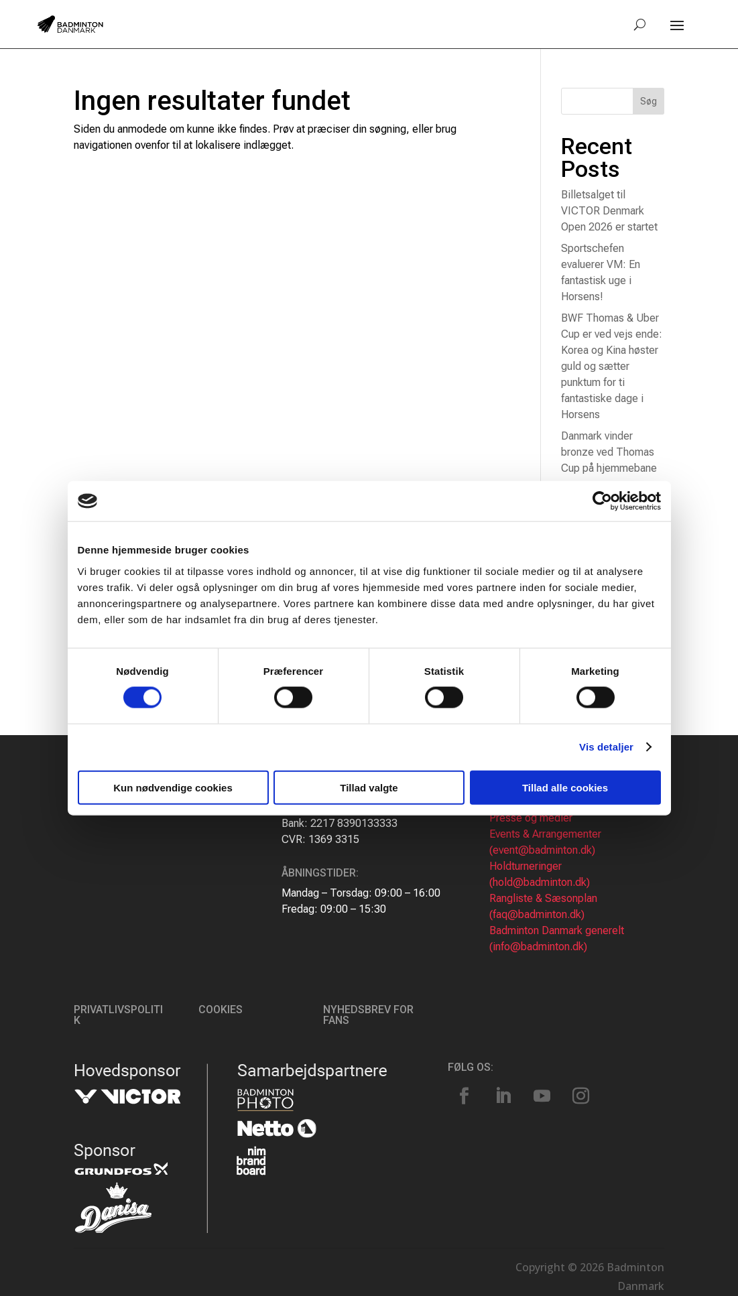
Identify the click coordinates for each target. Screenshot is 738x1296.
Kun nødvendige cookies (173, 787)
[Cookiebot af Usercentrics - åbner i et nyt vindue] (602, 501)
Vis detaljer (606, 747)
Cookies (220, 1009)
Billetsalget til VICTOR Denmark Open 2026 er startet (609, 210)
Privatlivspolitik (118, 1015)
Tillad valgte (368, 787)
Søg (648, 101)
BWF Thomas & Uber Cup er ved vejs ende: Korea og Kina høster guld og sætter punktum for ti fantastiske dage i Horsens (611, 366)
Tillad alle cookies (565, 787)
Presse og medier (530, 818)
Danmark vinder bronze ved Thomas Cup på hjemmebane (609, 452)
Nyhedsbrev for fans (368, 1015)
